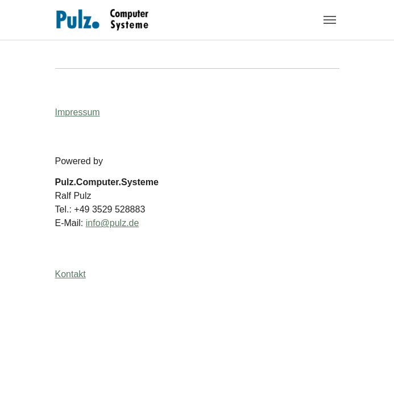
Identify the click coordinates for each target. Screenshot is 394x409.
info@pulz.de (112, 223)
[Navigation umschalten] (329, 20)
